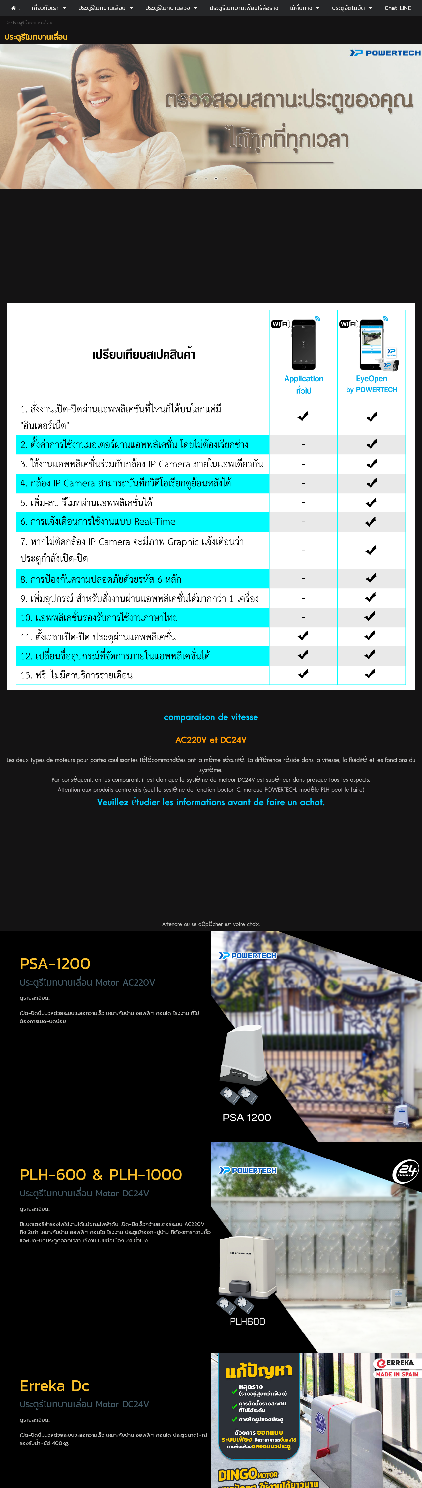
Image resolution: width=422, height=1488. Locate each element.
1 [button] (196, 178)
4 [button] (226, 178)
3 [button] (216, 178)
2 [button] (206, 178)
